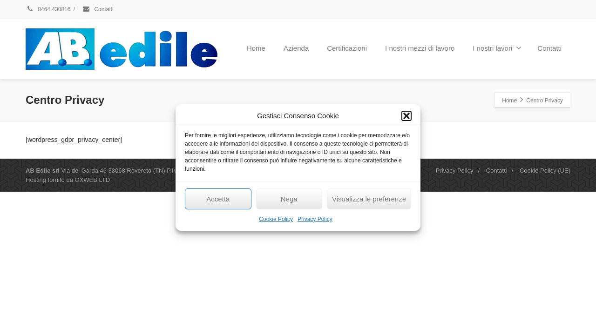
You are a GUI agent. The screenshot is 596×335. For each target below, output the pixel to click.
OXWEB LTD (92, 179)
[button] (406, 116)
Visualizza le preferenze (369, 199)
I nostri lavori (497, 48)
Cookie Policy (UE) (545, 170)
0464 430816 (48, 9)
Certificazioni (347, 48)
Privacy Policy (315, 219)
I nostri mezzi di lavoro (419, 48)
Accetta (218, 199)
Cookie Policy (276, 219)
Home (256, 48)
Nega (289, 199)
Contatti (98, 9)
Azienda (296, 48)
